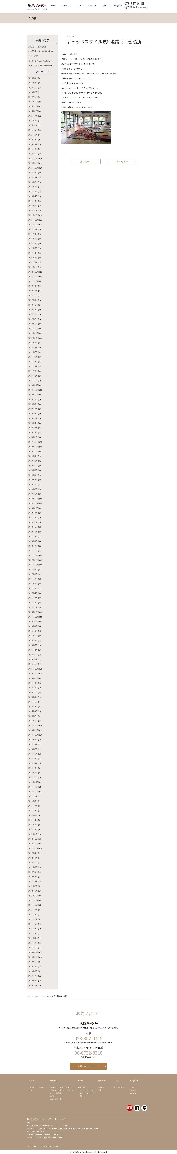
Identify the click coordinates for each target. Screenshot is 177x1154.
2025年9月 (33, 116)
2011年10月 (33, 905)
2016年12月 (33, 612)
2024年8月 (33, 177)
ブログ (132, 1087)
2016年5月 (33, 645)
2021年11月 (33, 333)
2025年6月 (33, 130)
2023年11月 (33, 220)
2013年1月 (33, 834)
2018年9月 (33, 513)
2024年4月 (33, 196)
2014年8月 (33, 744)
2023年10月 (33, 224)
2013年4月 (33, 820)
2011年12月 (33, 895)
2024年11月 (33, 163)
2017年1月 (33, 607)
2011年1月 (33, 947)
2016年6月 (33, 640)
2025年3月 (33, 144)
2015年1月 (33, 720)
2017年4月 (33, 593)
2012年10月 (33, 848)
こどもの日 (33, 56)
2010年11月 (33, 957)
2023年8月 (33, 234)
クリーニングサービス (85, 1090)
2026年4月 (33, 82)
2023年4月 (33, 253)
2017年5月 (33, 588)
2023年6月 (33, 243)
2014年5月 (33, 758)
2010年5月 (33, 985)
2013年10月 (33, 791)
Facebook (133, 1090)
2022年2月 (33, 319)
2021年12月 (33, 328)
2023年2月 (33, 262)
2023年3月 (33, 257)
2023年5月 (33, 248)
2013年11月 (33, 787)
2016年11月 (33, 617)
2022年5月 (33, 305)
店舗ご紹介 (82, 1087)
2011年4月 (33, 933)
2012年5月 (33, 872)
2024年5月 (33, 191)
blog (36, 996)
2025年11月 (33, 106)
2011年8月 (33, 914)
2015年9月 (33, 683)
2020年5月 (33, 418)
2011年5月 (33, 928)
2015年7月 (33, 692)
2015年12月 (33, 669)
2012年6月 (33, 867)
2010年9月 (33, 966)
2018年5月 (33, 532)
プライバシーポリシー (49, 1146)
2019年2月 (33, 489)
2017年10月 (33, 565)
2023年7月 (33, 238)
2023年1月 (33, 267)
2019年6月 (33, 470)
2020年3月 (33, 428)
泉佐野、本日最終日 (37, 46)
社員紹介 (101, 1090)
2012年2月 (33, 886)
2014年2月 (33, 772)
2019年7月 (33, 465)
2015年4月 (33, 706)
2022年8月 (33, 291)
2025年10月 (33, 111)
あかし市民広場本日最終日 (40, 65)
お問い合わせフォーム (88, 1066)
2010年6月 (33, 980)
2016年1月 (33, 664)
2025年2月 (33, 149)
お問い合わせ (32, 1146)
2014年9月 (33, 739)
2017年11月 (33, 560)
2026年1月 (33, 97)
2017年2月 (33, 602)
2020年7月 (33, 409)
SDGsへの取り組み (56, 1099)
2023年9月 (33, 229)
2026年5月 (33, 78)
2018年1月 (33, 550)
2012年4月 (33, 876)
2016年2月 (33, 659)
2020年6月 (33, 413)
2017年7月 (33, 579)
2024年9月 (33, 172)
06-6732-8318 (36, 1137)
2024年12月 (33, 158)
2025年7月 (33, 125)
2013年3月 (33, 824)
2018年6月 (33, 527)
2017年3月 (33, 598)
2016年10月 (33, 621)
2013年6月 (33, 810)
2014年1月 (33, 777)
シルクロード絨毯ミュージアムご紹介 (62, 1090)
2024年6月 (33, 187)
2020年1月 (33, 437)
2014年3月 (33, 768)
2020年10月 (33, 394)
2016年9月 (33, 626)
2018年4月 (33, 536)
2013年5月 (33, 815)
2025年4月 (33, 139)
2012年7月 (33, 862)
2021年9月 (33, 342)
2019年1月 (33, 494)
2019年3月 (33, 484)
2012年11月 (33, 843)
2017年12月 (33, 555)
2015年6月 (33, 697)
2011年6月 (33, 924)
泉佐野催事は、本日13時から (41, 51)
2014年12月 (33, 725)
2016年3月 (33, 654)
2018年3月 (33, 541)
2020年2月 (33, 432)
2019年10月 (33, 451)
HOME (29, 996)
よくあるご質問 (119, 1087)
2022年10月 (33, 281)
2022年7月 (33, 295)
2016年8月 (33, 631)
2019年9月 (33, 456)
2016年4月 (33, 650)
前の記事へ (86, 161)
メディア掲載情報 (56, 1093)
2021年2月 (33, 376)
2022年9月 (33, 286)
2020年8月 (33, 404)
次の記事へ (122, 161)
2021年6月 (33, 357)
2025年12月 (33, 101)
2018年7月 (33, 522)
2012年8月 (33, 858)
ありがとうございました (39, 61)
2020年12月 (33, 385)
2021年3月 (33, 371)
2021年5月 (33, 361)
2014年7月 (33, 749)
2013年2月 (33, 829)
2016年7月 (33, 635)
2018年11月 (33, 503)
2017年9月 (33, 569)
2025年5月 (33, 135)
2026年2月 (33, 92)
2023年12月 (33, 215)
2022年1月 (33, 324)
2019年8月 (33, 461)
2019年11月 (33, 446)
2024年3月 (33, 201)
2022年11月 (33, 276)
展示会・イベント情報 (37, 1087)
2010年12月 (33, 952)
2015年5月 (33, 702)
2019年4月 (33, 479)
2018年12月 (33, 498)
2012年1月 (33, 891)
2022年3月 (33, 314)
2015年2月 (33, 716)
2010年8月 (33, 971)
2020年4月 (33, 423)
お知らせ (32, 1090)
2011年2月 (33, 943)
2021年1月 (33, 380)
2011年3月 (33, 938)
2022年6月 (33, 300)
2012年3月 (33, 881)
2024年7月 (33, 182)
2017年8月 (33, 574)
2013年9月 (33, 796)
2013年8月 (33, 801)
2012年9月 (33, 853)
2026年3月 (33, 87)
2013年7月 (33, 806)
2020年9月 (33, 399)
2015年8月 (33, 687)
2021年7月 (33, 352)
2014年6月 (33, 754)
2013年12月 (33, 782)
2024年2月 (33, 205)
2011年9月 (33, 910)
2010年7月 (33, 976)
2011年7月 (33, 919)
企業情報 (101, 1087)
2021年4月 (33, 366)
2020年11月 (33, 390)
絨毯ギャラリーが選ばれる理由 (60, 1087)
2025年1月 (33, 153)
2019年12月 (33, 442)
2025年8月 (33, 120)
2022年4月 (33, 309)
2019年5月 (33, 475)
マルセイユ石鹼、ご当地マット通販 (87, 1094)
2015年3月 (33, 711)
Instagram (133, 1093)
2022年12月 (33, 272)
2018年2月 (33, 546)
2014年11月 (33, 730)
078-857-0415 (134, 3)
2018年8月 (33, 517)
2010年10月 (33, 961)
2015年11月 (33, 673)
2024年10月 (33, 168)
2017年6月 (33, 583)
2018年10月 (33, 508)
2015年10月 (33, 678)
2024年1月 (33, 210)
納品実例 (53, 1096)
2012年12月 (33, 839)
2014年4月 (33, 763)
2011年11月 (33, 900)
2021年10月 (33, 338)
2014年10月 (33, 735)
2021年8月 (33, 347)
